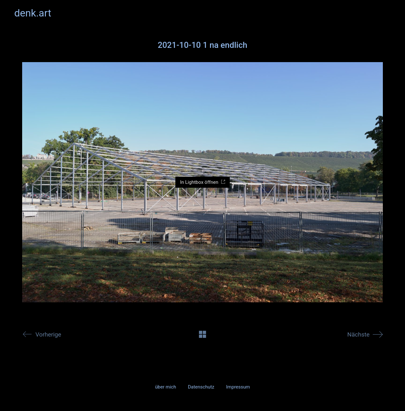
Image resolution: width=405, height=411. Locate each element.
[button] (387, 13)
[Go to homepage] (32, 13)
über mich (165, 387)
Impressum (238, 387)
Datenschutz (201, 387)
